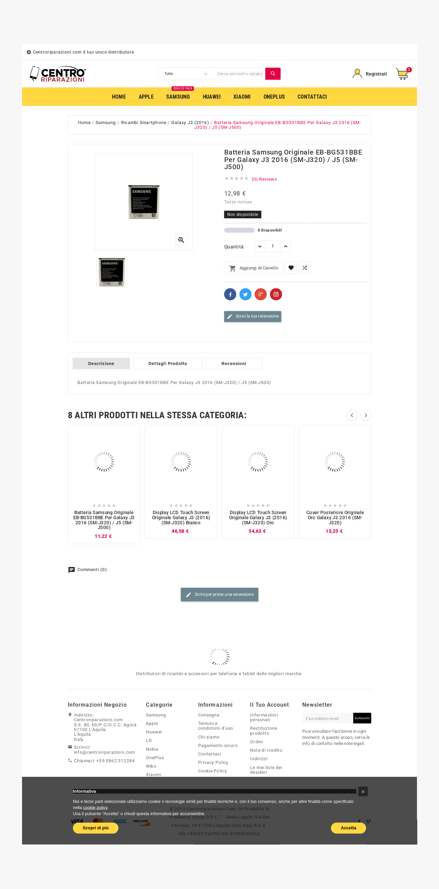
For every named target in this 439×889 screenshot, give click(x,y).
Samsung (156, 714)
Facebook (230, 294)
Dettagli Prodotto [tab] (168, 363)
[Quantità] (272, 246)
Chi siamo (209, 736)
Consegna (209, 714)
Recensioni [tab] (234, 363)
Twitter (246, 294)
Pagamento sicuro (218, 745)
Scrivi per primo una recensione (219, 595)
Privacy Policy (213, 762)
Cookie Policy (212, 771)
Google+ (261, 294)
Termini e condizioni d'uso (215, 726)
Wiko (151, 766)
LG (149, 740)
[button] (363, 791)
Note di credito (266, 750)
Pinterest (276, 294)
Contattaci (209, 753)
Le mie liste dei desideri (266, 770)
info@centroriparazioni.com (104, 752)
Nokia (152, 749)
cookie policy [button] (95, 807)
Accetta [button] (349, 827)
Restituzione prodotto (263, 731)
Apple (152, 723)
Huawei (154, 731)
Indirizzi (258, 758)
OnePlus (155, 757)
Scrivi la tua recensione (253, 317)
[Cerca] (239, 74)
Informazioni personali (264, 717)
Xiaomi (153, 774)
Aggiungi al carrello (253, 268)
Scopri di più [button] (96, 827)
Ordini (256, 741)
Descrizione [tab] (101, 363)
